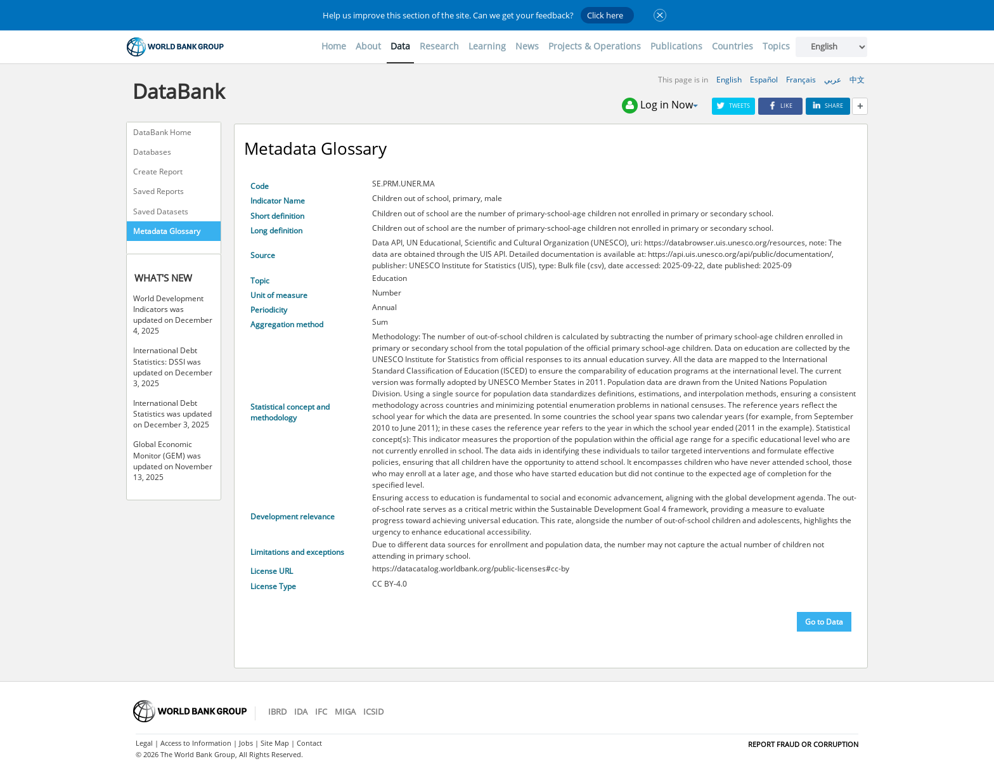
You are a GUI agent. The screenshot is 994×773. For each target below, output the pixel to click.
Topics (776, 46)
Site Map (275, 743)
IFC (321, 711)
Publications (676, 46)
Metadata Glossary (166, 231)
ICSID (373, 711)
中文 (857, 79)
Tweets (733, 105)
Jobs (246, 743)
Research (439, 46)
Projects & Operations (594, 46)
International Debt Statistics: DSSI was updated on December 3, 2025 (172, 366)
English (729, 79)
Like (780, 105)
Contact (309, 743)
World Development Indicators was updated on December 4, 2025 (172, 314)
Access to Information (195, 743)
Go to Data (824, 621)
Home (333, 46)
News (527, 46)
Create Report (158, 171)
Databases (152, 151)
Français (801, 79)
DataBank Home (162, 132)
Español (764, 79)
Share (828, 105)
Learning (487, 46)
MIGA (345, 711)
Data (400, 46)
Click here (605, 15)
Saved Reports (158, 191)
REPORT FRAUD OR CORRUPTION (803, 744)
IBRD (277, 711)
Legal (144, 743)
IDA (300, 711)
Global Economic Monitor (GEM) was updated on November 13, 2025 (172, 460)
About (368, 46)
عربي (832, 79)
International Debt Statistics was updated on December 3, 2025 (172, 414)
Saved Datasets (160, 211)
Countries (732, 46)
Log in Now (660, 106)
